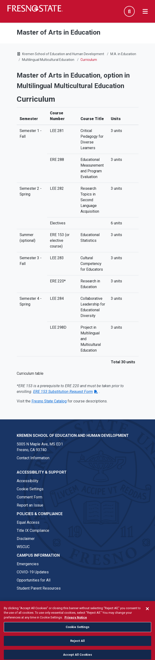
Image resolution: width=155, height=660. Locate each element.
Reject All (77, 652)
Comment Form (29, 497)
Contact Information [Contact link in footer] (33, 458)
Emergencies (28, 564)
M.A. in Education (123, 54)
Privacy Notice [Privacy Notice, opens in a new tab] (75, 628)
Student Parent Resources (39, 588)
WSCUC (23, 546)
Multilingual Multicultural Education (48, 60)
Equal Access (28, 522)
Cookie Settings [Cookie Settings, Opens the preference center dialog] (78, 638)
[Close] (147, 620)
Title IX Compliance (33, 530)
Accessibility (27, 481)
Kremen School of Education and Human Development (63, 54)
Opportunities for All (33, 580)
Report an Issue (30, 505)
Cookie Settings (30, 489)
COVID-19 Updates (33, 572)
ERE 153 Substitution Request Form (63, 391)
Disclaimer (26, 538)
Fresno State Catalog (49, 401)
